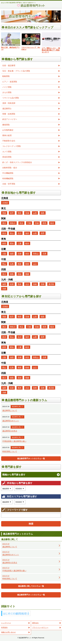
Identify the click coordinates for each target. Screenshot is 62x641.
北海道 (5, 203)
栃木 (52, 223)
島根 (27, 264)
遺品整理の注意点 (9, 431)
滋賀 (12, 254)
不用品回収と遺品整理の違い (14, 441)
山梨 (35, 233)
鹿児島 (51, 284)
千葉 (29, 223)
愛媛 (27, 274)
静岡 (4, 243)
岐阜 (27, 243)
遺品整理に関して (17, 406)
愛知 (12, 243)
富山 (12, 233)
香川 (4, 274)
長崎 (35, 284)
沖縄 (4, 289)
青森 (4, 213)
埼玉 (21, 223)
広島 (12, 264)
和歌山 (36, 254)
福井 (27, 233)
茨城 (37, 223)
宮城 (27, 213)
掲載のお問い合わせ (8, 632)
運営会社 (35, 623)
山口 (35, 264)
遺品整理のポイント (10, 421)
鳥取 (19, 264)
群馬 (44, 223)
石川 (19, 233)
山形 (35, 213)
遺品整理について (9, 411)
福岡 (4, 284)
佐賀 (12, 284)
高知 (19, 274)
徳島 (12, 274)
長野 (42, 233)
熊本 (19, 284)
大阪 (4, 254)
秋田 (19, 213)
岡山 (4, 264)
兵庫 (44, 254)
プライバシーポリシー (40, 627)
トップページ (6, 623)
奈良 (27, 254)
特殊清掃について (9, 451)
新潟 (4, 233)
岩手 (12, 213)
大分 (27, 284)
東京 (4, 223)
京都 (19, 254)
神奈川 (13, 223)
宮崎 (42, 284)
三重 (19, 243)
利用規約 (4, 627)
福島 (42, 213)
